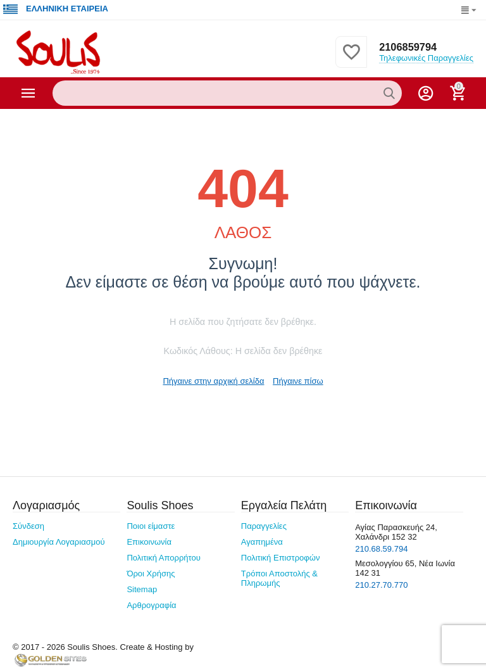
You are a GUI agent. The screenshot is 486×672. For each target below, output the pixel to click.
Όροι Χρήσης (151, 573)
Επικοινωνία (149, 542)
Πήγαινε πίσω (298, 381)
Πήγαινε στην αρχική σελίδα (213, 381)
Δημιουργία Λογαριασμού (59, 542)
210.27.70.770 (381, 585)
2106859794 (407, 47)
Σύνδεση (28, 526)
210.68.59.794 (381, 549)
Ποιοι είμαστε (151, 526)
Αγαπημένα (262, 542)
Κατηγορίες (28, 93)
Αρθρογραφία (151, 605)
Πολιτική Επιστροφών (280, 557)
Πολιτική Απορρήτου (164, 557)
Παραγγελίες (264, 526)
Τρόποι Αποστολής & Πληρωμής (279, 578)
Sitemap (142, 589)
